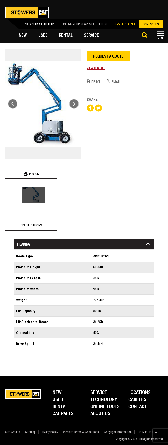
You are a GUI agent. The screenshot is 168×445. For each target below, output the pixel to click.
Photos (31, 174)
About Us (100, 413)
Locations (139, 392)
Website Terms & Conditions (81, 432)
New (57, 392)
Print (93, 81)
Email (114, 81)
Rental (60, 406)
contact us (151, 24)
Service (98, 392)
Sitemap (30, 432)
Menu (161, 38)
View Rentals (96, 68)
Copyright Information (118, 432)
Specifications (31, 225)
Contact (137, 406)
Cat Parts (63, 413)
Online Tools (105, 406)
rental (66, 35)
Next (74, 104)
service (92, 35)
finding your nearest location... (85, 24)
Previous (13, 104)
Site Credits (12, 432)
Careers (137, 399)
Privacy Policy (49, 432)
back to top (147, 432)
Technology (103, 399)
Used (57, 399)
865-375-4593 (125, 24)
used (43, 35)
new (23, 35)
